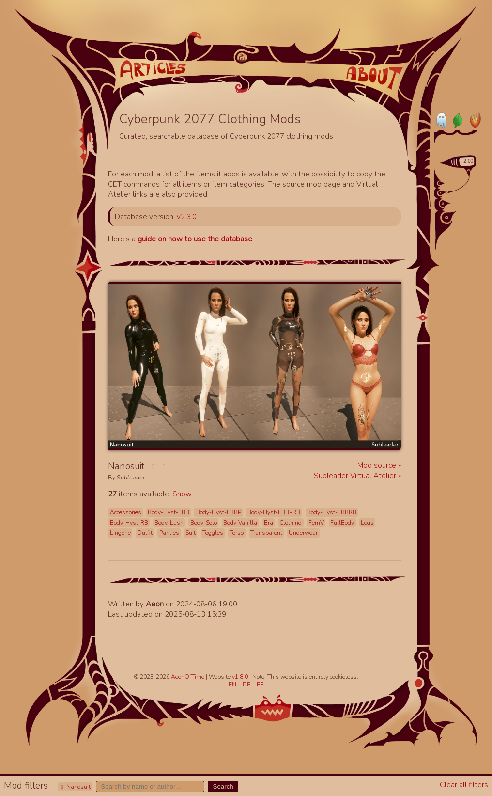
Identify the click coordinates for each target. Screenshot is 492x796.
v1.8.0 (240, 677)
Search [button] (223, 786)
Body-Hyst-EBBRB (331, 512)
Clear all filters (464, 785)
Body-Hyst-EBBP (218, 512)
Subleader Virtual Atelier (356, 475)
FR (260, 684)
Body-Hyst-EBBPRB (273, 512)
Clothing (290, 522)
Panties (169, 533)
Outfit (145, 533)
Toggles (212, 533)
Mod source (377, 465)
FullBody (342, 522)
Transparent (266, 533)
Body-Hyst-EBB (168, 512)
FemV (316, 522)
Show (182, 494)
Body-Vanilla (240, 522)
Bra (268, 522)
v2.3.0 (187, 216)
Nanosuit (75, 787)
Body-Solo (203, 522)
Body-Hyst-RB (129, 522)
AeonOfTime (187, 677)
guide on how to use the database (195, 239)
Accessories (125, 512)
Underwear (303, 533)
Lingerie (120, 533)
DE (247, 684)
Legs (367, 522)
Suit (190, 533)
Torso (237, 533)
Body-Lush (169, 522)
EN (233, 684)
